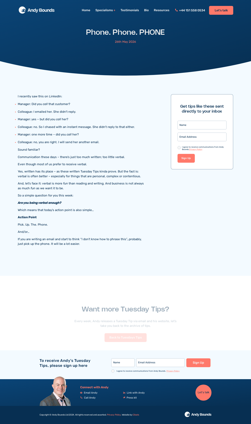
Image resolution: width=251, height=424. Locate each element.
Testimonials (130, 10)
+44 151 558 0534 (190, 10)
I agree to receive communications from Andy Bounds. (203, 148)
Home (86, 10)
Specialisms (104, 10)
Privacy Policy (195, 149)
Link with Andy (134, 393)
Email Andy (88, 393)
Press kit (130, 398)
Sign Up (186, 158)
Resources (161, 10)
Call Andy (88, 398)
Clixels (136, 415)
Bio (146, 10)
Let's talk (221, 10)
